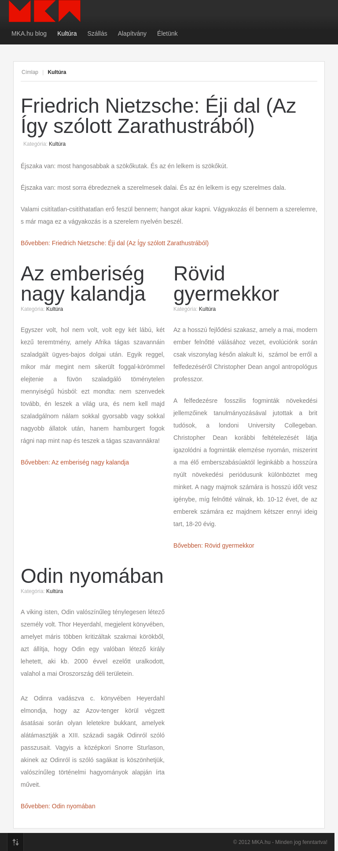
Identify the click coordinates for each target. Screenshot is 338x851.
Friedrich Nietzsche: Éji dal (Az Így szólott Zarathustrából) (158, 115)
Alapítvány (132, 33)
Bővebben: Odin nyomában (58, 806)
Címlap (30, 72)
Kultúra (67, 33)
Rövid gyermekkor (226, 283)
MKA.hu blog (29, 33)
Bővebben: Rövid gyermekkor (213, 545)
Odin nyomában (92, 575)
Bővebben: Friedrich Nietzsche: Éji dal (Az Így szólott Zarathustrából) (115, 243)
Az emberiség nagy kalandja (83, 283)
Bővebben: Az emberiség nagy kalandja (75, 462)
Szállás (97, 33)
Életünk (167, 33)
